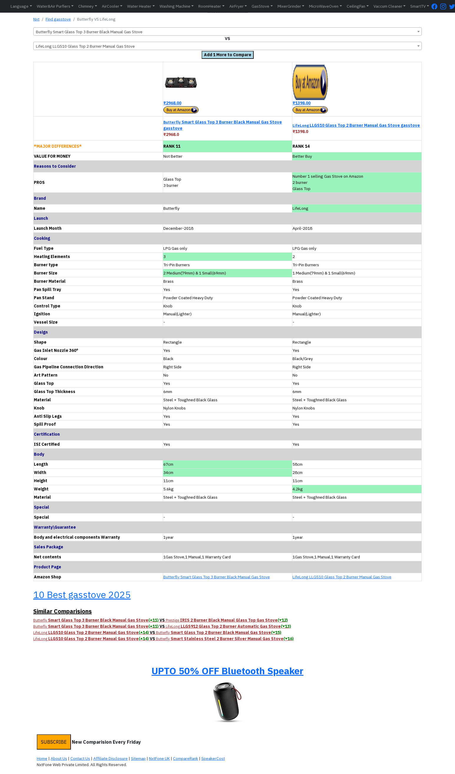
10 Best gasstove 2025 (82, 594)
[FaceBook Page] (435, 6)
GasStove (260, 6)
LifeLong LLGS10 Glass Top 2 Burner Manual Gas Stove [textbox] (85, 46)
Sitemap (138, 758)
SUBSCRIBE (54, 742)
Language (20, 6)
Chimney (86, 6)
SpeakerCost (213, 758)
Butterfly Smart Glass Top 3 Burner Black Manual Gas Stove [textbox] (89, 31)
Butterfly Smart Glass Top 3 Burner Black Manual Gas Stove (216, 577)
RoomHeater (209, 6)
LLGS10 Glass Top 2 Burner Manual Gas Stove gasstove (356, 125)
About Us (59, 758)
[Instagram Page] (444, 6)
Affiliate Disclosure (110, 758)
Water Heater (139, 6)
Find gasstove (58, 19)
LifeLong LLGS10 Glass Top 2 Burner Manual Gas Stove (342, 577)
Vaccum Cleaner (387, 6)
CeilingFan (356, 6)
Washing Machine (175, 6)
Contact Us (80, 758)
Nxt (36, 19)
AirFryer (236, 6)
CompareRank (185, 758)
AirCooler (110, 6)
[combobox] (227, 31)
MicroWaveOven (323, 6)
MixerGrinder (289, 6)
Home (42, 758)
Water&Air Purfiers (53, 6)
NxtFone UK (159, 758)
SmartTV (418, 6)
